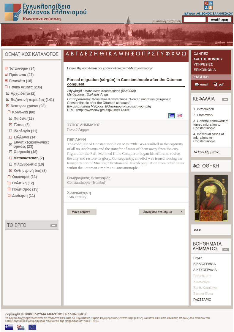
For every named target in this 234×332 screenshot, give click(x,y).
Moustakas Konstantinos (102, 91)
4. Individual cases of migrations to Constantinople (208, 137)
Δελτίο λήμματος (206, 152)
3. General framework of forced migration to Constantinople (210, 124)
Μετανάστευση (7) (29, 158)
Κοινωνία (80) (23, 112)
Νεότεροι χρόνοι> (101, 68)
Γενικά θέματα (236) (25, 87)
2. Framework (203, 115)
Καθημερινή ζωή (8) (30, 171)
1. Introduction (203, 109)
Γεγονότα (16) (20, 81)
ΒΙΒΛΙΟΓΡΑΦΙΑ (204, 264)
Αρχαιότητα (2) (23, 93)
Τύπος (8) (22, 125)
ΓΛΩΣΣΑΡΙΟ (202, 299)
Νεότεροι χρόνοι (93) (28, 106)
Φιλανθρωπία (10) (29, 164)
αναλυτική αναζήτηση (167, 21)
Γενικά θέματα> (78, 68)
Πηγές (197, 258)
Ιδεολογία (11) (25, 131)
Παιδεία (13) (24, 118)
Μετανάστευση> (141, 68)
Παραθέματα (202, 276)
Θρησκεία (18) (25, 152)
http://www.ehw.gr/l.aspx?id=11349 (103, 110)
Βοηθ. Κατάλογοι (205, 287)
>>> (197, 229)
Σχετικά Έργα (203, 293)
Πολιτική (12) (23, 183)
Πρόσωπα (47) (21, 75)
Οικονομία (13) (24, 177)
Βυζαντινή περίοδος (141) (32, 100)
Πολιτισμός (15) (25, 189)
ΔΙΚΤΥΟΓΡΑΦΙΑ (205, 270)
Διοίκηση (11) (23, 196)
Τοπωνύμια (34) (22, 68)
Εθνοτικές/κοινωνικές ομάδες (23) (32, 144)
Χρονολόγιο (201, 281)
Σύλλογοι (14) (25, 137)
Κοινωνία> (121, 68)
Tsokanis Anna (97, 94)
